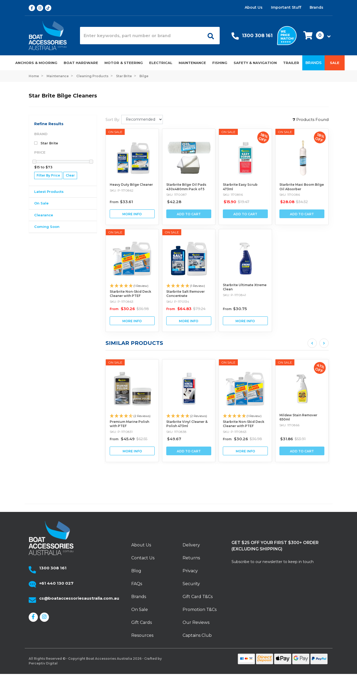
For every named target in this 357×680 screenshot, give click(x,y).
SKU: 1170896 (233, 195)
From (121, 202)
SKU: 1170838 (228, 432)
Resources (142, 635)
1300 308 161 (257, 35)
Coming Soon (46, 226)
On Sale (41, 203)
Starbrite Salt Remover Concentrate (185, 294)
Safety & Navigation (255, 63)
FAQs (136, 583)
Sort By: (112, 119)
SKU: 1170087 (176, 195)
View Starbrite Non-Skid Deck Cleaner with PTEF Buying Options (132, 320)
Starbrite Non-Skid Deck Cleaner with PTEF (130, 294)
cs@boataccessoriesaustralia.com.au (79, 598)
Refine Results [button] (48, 123)
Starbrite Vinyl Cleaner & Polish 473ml (238, 424)
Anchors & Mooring (36, 63)
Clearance (43, 215)
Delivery (191, 544)
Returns (191, 557)
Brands (316, 7)
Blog (136, 570)
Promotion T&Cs (200, 609)
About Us (254, 7)
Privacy (190, 570)
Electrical (160, 63)
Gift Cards (141, 622)
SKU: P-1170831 (172, 432)
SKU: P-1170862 (121, 190)
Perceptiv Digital (43, 663)
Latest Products (49, 191)
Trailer (291, 63)
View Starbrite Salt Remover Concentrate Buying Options (188, 320)
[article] (127, 410)
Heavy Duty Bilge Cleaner (131, 185)
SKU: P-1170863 (121, 302)
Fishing (219, 63)
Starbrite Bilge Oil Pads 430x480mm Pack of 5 (186, 187)
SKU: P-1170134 (177, 302)
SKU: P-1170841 (234, 295)
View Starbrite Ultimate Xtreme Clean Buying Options (245, 320)
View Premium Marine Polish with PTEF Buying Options (183, 451)
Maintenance (192, 63)
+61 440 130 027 (56, 583)
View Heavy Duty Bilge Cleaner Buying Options (132, 213)
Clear (70, 175)
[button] (315, 35)
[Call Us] (235, 37)
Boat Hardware (81, 63)
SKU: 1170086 (289, 195)
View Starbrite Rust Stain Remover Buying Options (126, 451)
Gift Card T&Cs (198, 596)
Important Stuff (286, 7)
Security (191, 583)
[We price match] (287, 35)
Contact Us (142, 557)
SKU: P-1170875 (116, 432)
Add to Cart (189, 214)
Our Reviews (196, 622)
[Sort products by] (142, 119)
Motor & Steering (123, 63)
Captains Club (197, 635)
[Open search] (208, 35)
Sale (334, 63)
